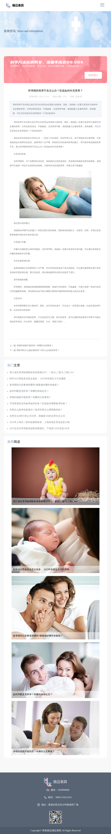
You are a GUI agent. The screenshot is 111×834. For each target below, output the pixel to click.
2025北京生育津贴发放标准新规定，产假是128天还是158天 (38, 428)
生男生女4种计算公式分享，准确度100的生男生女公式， (37, 416)
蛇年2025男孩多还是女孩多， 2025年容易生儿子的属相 (36, 378)
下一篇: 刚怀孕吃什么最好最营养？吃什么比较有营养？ (34, 350)
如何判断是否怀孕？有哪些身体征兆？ (28, 391)
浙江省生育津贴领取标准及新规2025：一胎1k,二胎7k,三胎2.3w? (40, 372)
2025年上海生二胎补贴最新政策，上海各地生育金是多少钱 (38, 422)
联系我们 (93, 75)
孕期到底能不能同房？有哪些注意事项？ (29, 397)
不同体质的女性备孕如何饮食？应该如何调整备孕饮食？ (37, 403)
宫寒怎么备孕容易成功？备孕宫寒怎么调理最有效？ (35, 409)
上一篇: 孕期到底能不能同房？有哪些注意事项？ (31, 345)
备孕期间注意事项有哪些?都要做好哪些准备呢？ (33, 385)
